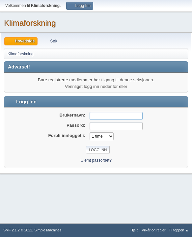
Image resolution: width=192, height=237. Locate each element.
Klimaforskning (30, 22)
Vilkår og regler (153, 230)
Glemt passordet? (96, 160)
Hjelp (134, 230)
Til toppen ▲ (179, 230)
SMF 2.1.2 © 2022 (17, 230)
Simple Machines (47, 230)
